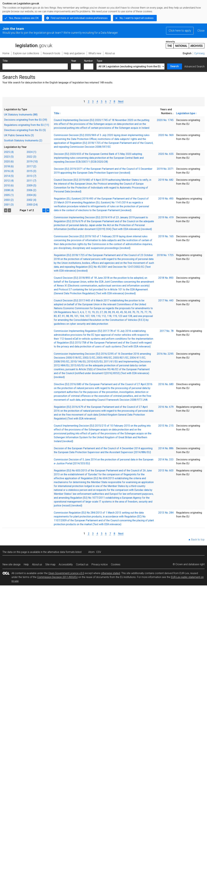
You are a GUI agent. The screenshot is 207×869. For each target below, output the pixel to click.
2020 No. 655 (166, 153)
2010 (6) (9, 185)
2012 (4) (9, 180)
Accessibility (66, 564)
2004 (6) (31, 195)
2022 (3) (31, 156)
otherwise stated (110, 573)
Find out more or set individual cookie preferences (79, 18)
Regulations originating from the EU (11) (26, 124)
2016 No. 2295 (165, 353)
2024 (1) (31, 152)
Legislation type (185, 113)
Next (120, 101)
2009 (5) (31, 185)
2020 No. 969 (166, 135)
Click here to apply (180, 30)
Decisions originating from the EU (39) (25, 119)
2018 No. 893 (166, 277)
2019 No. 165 (166, 236)
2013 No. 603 (166, 470)
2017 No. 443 (166, 300)
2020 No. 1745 (165, 120)
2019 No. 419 (166, 217)
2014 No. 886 (166, 448)
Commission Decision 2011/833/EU (57, 577)
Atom (91, 552)
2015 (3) (31, 171)
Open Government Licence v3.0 (66, 573)
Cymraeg (199, 53)
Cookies (115, 564)
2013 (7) (31, 175)
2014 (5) (9, 175)
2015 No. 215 (166, 425)
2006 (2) (31, 190)
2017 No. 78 (167, 330)
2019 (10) (32, 161)
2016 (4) (9, 171)
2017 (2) (31, 166)
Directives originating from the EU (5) (25, 130)
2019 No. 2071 (165, 168)
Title (56, 113)
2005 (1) (9, 195)
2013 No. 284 (166, 512)
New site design (12, 564)
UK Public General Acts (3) (19, 135)
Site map (50, 564)
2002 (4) (31, 199)
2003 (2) (9, 199)
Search (174, 66)
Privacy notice (100, 564)
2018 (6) (9, 166)
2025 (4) (9, 152)
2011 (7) (31, 180)
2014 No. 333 (166, 459)
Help (26, 564)
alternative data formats (61, 552)
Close (201, 30)
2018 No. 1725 (165, 255)
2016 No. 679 (166, 406)
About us (37, 564)
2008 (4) (9, 190)
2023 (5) (9, 156)
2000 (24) (32, 204)
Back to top (198, 539)
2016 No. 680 (166, 384)
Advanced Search (194, 66)
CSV (98, 552)
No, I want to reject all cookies (136, 18)
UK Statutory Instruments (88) (21, 114)
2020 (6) (9, 161)
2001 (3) (9, 204)
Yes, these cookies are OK (24, 18)
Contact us (82, 564)
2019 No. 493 (166, 198)
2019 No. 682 (166, 179)
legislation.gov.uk (27, 44)
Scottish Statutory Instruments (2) (23, 140)
